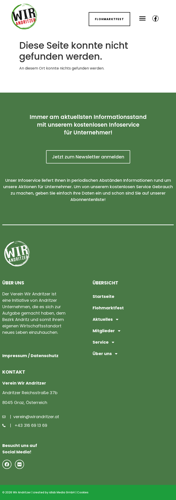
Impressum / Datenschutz (30, 355)
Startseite (103, 296)
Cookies (82, 492)
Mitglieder (107, 330)
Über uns (105, 353)
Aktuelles (106, 319)
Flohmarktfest (108, 308)
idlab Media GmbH (62, 492)
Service (104, 342)
